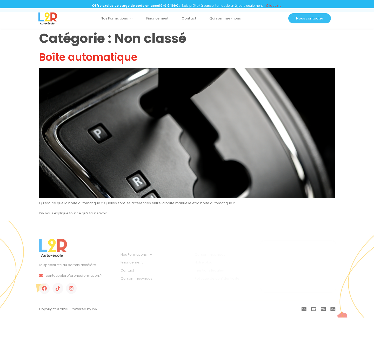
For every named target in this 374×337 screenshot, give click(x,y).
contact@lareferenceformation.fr (70, 275)
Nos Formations (117, 20)
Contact (189, 20)
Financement (157, 20)
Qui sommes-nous (225, 20)
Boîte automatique (88, 57)
